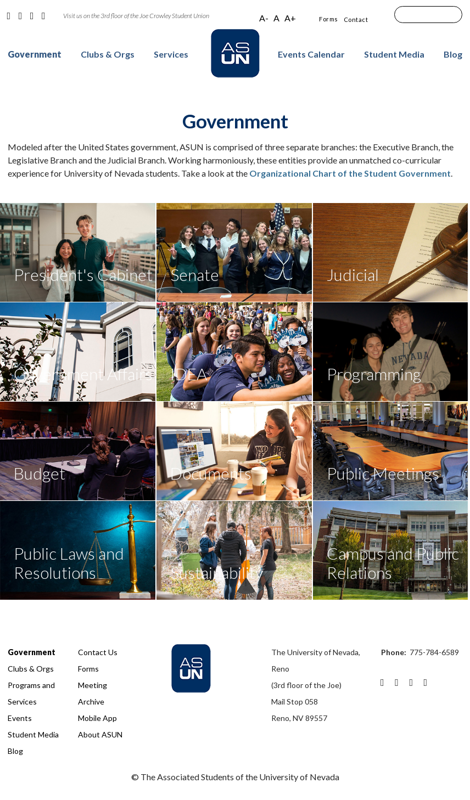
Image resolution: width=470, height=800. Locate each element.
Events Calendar (311, 54)
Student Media (394, 54)
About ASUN (100, 734)
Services (171, 54)
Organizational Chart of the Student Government (350, 173)
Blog (453, 54)
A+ (290, 18)
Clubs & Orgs (108, 54)
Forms (328, 18)
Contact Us (98, 652)
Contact (356, 19)
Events (20, 718)
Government (34, 54)
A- (263, 18)
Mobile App (97, 718)
